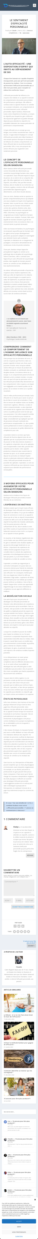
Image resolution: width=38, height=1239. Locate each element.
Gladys (16, 827)
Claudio (14, 30)
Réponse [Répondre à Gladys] (30, 855)
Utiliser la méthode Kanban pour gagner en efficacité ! (18, 1043)
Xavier (10, 1190)
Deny (19, 1227)
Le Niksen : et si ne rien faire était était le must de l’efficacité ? (18, 1016)
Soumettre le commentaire (22, 907)
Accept (19, 1221)
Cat (9, 1121)
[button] (35, 1200)
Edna (9, 1172)
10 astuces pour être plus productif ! (17, 1099)
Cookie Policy (19, 1236)
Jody (9, 1155)
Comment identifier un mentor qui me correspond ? (18, 1071)
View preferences (19, 1232)
